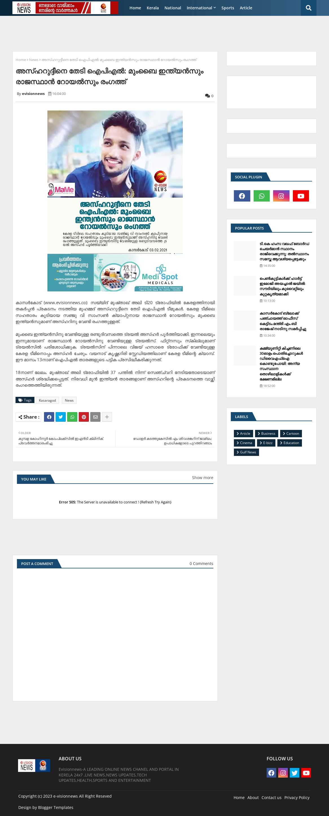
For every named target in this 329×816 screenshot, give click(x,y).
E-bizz (268, 442)
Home (135, 7)
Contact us (272, 797)
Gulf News (248, 452)
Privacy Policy (297, 797)
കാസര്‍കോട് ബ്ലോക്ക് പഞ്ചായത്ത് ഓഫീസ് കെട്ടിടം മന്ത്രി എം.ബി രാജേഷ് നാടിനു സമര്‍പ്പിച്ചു (283, 321)
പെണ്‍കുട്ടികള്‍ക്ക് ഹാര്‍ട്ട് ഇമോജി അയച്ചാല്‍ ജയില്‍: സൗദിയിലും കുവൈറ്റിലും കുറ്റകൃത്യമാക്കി (283, 286)
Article (246, 7)
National (172, 7)
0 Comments (201, 563)
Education (291, 442)
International (199, 7)
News (33, 59)
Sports (227, 7)
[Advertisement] (146, 33)
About (253, 797)
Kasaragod (47, 400)
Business (268, 433)
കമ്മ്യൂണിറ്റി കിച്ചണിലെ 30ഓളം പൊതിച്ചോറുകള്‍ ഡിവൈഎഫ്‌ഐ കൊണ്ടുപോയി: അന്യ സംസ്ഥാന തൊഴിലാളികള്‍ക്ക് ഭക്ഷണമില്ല (281, 364)
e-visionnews (65, 796)
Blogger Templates (55, 807)
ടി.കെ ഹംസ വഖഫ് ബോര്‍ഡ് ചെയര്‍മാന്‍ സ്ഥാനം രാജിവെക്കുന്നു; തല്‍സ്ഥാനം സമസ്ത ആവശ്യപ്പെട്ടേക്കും (284, 251)
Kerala (153, 7)
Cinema (246, 442)
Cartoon (292, 433)
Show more (202, 477)
